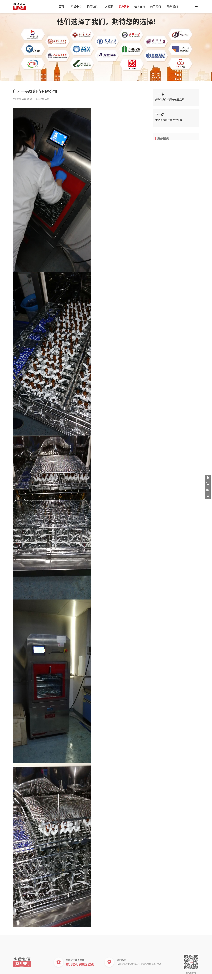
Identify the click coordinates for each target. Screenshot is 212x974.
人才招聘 (109, 6)
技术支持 (140, 6)
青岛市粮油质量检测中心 (168, 120)
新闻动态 (93, 6)
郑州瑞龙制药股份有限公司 (170, 100)
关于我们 (156, 6)
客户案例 (124, 6)
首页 (61, 6)
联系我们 (172, 6)
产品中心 (77, 6)
